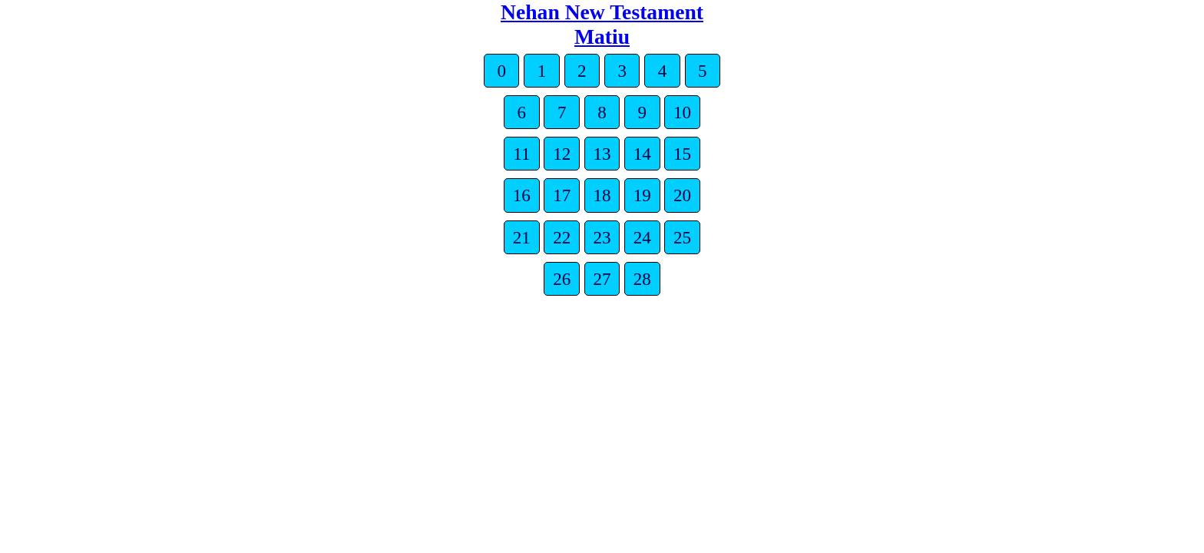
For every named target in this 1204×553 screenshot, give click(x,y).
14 (642, 154)
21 (522, 237)
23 (601, 237)
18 (601, 195)
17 (562, 195)
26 (562, 279)
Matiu (602, 36)
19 (642, 195)
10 (682, 112)
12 (562, 154)
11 (521, 154)
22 (562, 237)
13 (601, 154)
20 (682, 195)
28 (642, 279)
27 (601, 279)
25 (682, 237)
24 (642, 237)
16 (522, 195)
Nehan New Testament (602, 12)
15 (682, 154)
